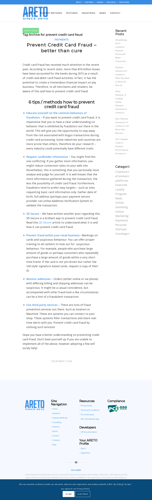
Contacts (56, 440)
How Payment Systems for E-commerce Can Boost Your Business (122, 125)
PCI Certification (87, 414)
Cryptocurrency (125, 171)
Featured (121, 185)
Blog (54, 444)
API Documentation (89, 432)
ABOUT (79, 2)
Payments (62, 39)
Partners (56, 427)
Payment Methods (60, 418)
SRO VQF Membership (90, 419)
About (55, 431)
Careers (55, 435)
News (118, 198)
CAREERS (99, 2)
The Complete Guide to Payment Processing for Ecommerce (122, 146)
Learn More (82, 494)
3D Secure (45, 222)
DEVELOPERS (124, 2)
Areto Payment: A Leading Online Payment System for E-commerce (121, 102)
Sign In (83, 448)
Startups (121, 229)
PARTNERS (89, 2)
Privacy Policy (86, 405)
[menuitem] (79, 2)
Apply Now (85, 453)
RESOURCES (111, 2)
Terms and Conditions (90, 410)
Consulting (56, 422)
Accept (68, 494)
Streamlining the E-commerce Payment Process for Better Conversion (121, 51)
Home (55, 409)
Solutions (56, 413)
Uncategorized (124, 233)
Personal (120, 225)
